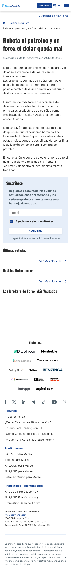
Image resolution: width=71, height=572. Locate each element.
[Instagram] (64, 402)
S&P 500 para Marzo (18, 454)
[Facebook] (5, 402)
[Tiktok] (43, 402)
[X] (14, 402)
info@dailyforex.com (15, 514)
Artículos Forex (15, 416)
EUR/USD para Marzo (19, 471)
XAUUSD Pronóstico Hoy (21, 491)
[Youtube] (54, 402)
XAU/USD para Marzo (19, 465)
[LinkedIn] (23, 402)
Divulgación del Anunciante (53, 15)
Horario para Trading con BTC (24, 428)
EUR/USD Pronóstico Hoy (22, 497)
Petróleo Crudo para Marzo (23, 477)
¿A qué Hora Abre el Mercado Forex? (29, 439)
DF (4, 23)
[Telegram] (33, 402)
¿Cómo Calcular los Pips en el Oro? (28, 422)
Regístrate (35, 230)
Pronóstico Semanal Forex (22, 503)
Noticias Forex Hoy (19, 22)
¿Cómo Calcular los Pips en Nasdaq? (29, 434)
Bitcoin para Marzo (17, 460)
